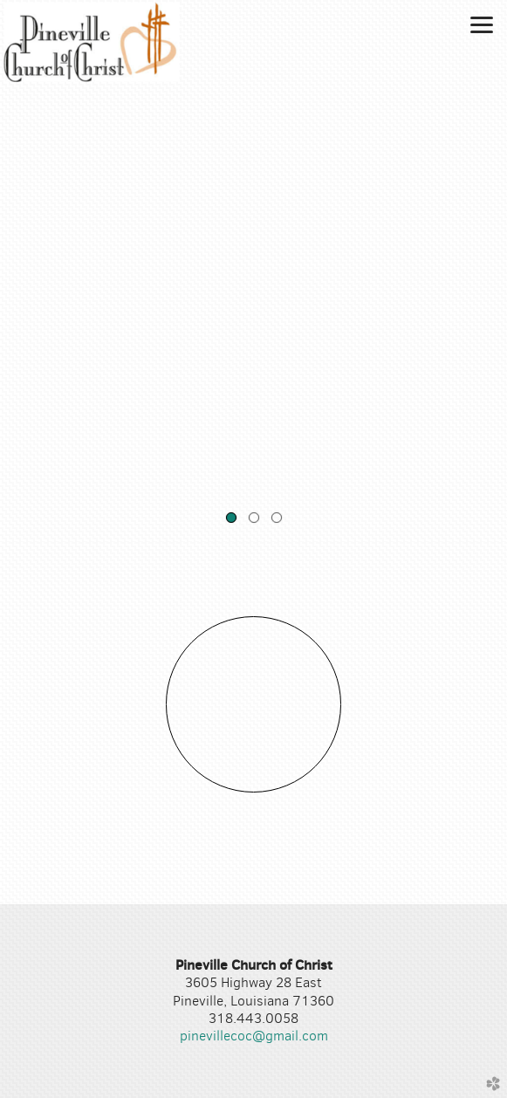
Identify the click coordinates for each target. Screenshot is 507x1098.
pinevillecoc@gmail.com (254, 1035)
